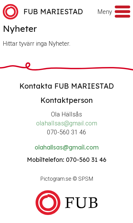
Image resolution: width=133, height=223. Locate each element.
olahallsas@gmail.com (66, 123)
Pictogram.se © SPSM (66, 179)
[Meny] (122, 12)
